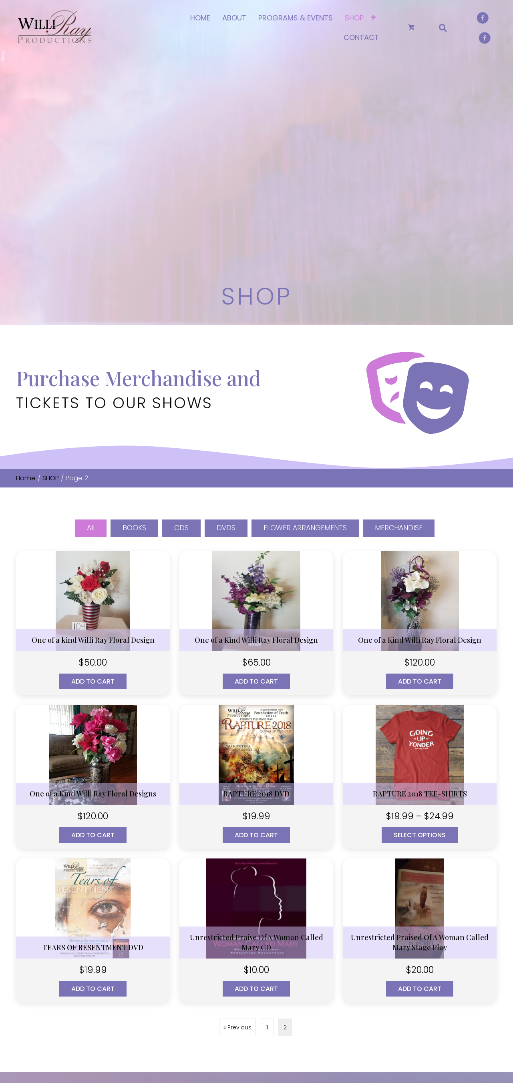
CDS (180, 307)
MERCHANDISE (400, 307)
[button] (22, 998)
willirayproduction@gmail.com (79, 942)
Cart (313, 921)
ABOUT (193, 908)
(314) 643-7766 (55, 923)
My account (324, 908)
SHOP (50, 256)
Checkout (321, 935)
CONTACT (197, 935)
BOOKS (133, 307)
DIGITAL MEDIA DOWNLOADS (441, 925)
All (89, 307)
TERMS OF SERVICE (208, 948)
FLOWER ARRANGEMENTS (306, 307)
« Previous (237, 806)
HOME (192, 894)
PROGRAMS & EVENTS (212, 921)
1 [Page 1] (267, 806)
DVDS (225, 307)
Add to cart (93, 460)
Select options (420, 614)
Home (26, 256)
